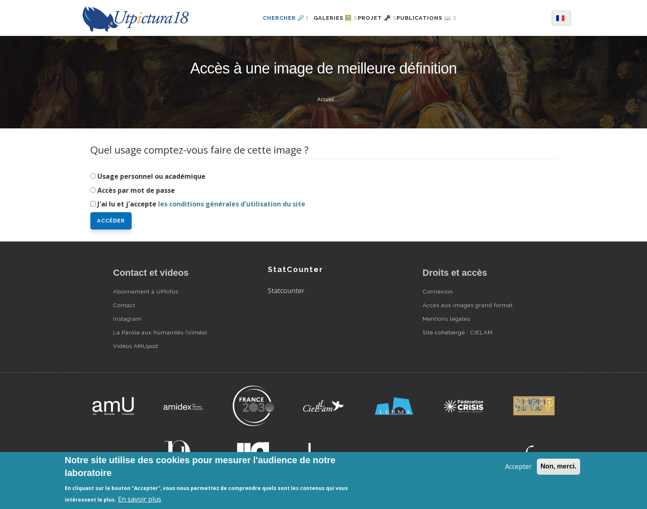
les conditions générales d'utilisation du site (231, 203)
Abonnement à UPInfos (145, 291)
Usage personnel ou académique (151, 176)
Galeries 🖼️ (326, 18)
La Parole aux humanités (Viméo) (160, 332)
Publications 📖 (435, 18)
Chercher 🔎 (272, 18)
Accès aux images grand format (468, 305)
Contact (124, 305)
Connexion (438, 291)
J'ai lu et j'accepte (201, 203)
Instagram (127, 318)
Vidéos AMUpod (135, 346)
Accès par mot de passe (136, 190)
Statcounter (286, 290)
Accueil (325, 99)
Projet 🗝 (377, 18)
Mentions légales (446, 318)
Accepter (518, 466)
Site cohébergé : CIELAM (458, 332)
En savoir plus (139, 499)
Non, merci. (558, 466)
